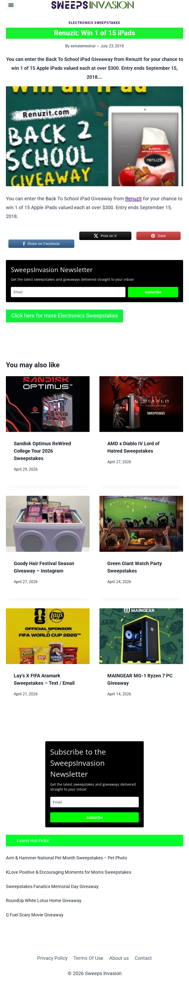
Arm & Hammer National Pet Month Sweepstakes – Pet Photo (66, 857)
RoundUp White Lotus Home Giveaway (43, 900)
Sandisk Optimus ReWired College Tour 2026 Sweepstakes (42, 451)
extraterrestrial (83, 46)
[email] (94, 802)
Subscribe (153, 292)
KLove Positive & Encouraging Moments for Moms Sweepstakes (68, 871)
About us (119, 957)
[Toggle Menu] (11, 5)
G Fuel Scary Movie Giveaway (34, 914)
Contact (143, 957)
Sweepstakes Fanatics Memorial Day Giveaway (52, 886)
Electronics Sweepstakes (94, 23)
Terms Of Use (88, 957)
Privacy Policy (52, 957)
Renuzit (133, 199)
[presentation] (48, 404)
